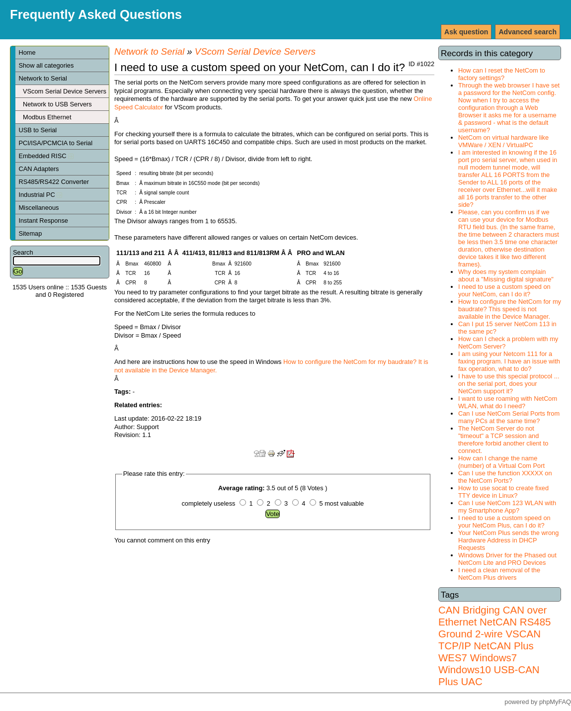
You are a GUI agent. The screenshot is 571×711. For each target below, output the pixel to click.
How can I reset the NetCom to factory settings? (501, 74)
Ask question (466, 32)
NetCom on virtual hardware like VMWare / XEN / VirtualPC (503, 141)
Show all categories (46, 65)
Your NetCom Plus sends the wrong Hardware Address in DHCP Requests (508, 540)
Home (26, 52)
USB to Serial (37, 130)
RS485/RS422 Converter (53, 181)
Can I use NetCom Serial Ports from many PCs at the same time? (509, 417)
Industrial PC (40, 194)
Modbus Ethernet (47, 117)
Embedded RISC (46, 156)
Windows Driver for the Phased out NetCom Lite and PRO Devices (507, 558)
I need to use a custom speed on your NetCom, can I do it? (504, 290)
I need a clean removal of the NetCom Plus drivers (499, 573)
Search (23, 252)
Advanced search (527, 32)
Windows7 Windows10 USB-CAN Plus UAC (489, 669)
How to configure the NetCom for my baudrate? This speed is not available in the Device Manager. (509, 309)
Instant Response (43, 220)
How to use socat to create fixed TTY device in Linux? (503, 491)
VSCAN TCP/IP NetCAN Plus (489, 639)
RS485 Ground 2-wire (494, 627)
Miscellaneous (38, 207)
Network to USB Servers (57, 104)
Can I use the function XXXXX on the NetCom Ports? (505, 476)
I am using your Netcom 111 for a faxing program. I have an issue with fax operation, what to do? (509, 361)
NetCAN (498, 621)
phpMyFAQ (555, 702)
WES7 (452, 657)
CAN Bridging (469, 610)
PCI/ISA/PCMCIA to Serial (55, 143)
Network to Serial (42, 78)
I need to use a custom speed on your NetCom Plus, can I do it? (504, 521)
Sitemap (30, 233)
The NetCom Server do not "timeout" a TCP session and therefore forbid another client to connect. (503, 439)
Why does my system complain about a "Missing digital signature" (506, 275)
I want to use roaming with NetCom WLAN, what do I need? (507, 402)
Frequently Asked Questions (96, 14)
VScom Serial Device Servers (64, 91)
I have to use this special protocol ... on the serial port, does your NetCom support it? (508, 383)
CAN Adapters (38, 169)
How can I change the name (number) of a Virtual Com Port (501, 461)
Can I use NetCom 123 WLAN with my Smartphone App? (507, 506)
